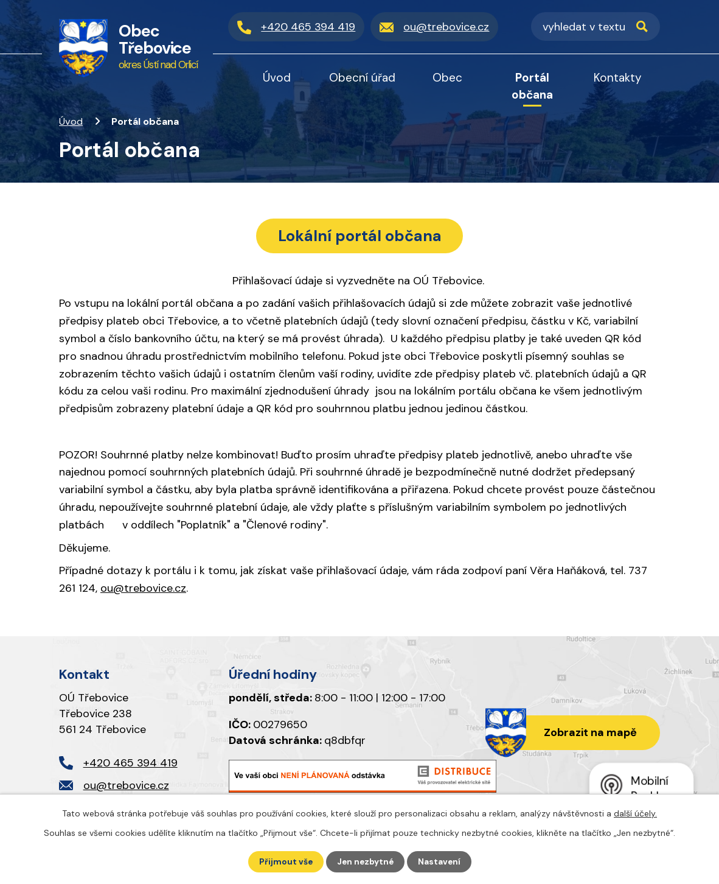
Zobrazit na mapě (588, 734)
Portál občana (532, 86)
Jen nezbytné (365, 861)
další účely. (635, 812)
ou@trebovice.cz (143, 589)
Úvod (71, 121)
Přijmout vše (284, 861)
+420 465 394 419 (130, 764)
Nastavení (440, 861)
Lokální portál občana (359, 236)
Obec (447, 77)
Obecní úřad (362, 77)
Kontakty (618, 77)
